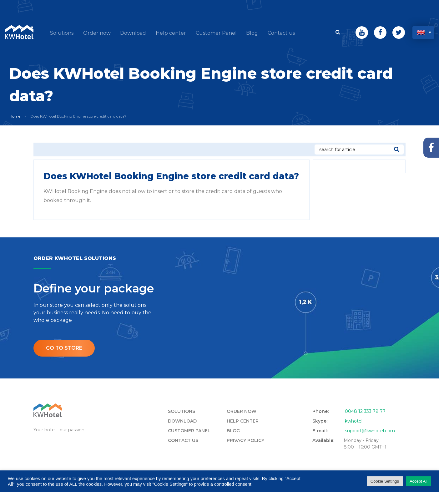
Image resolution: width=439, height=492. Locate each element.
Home (14, 116)
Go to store (64, 347)
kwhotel (353, 420)
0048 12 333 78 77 (365, 410)
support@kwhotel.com (370, 430)
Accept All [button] (418, 481)
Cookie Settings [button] (385, 481)
